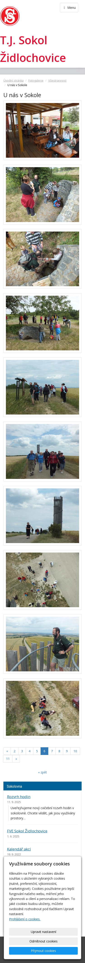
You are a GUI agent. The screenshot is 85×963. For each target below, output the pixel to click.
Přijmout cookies (43, 951)
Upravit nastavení (43, 932)
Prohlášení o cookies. (24, 919)
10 (75, 751)
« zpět (42, 772)
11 (8, 759)
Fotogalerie (36, 80)
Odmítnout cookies (43, 941)
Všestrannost (57, 80)
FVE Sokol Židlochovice (27, 831)
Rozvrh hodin (18, 796)
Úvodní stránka (13, 80)
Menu (69, 7)
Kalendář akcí (19, 849)
